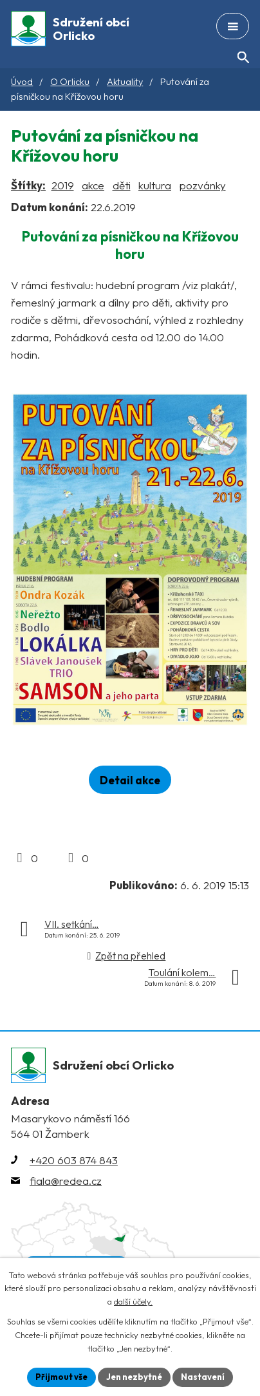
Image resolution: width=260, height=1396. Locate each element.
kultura (154, 185)
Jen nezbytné (134, 1377)
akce (93, 185)
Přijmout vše (61, 1377)
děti (122, 185)
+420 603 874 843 (74, 1160)
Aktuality (125, 82)
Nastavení (203, 1377)
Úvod (22, 82)
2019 (62, 185)
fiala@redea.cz (66, 1180)
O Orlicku (69, 82)
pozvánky (203, 185)
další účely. (133, 1302)
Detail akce (130, 780)
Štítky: (28, 185)
